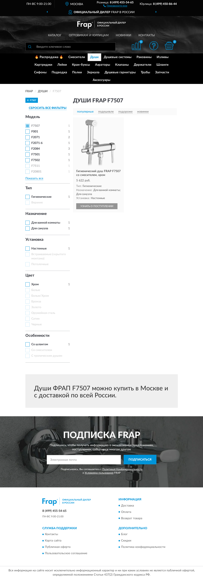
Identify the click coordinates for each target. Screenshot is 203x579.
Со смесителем (41, 350)
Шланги (162, 64)
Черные (36, 324)
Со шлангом (39, 344)
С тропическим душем (46, 355)
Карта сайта (53, 540)
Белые (35, 290)
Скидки (126, 540)
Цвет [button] (29, 275)
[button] (115, 5)
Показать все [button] (34, 178)
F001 (34, 131)
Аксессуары (101, 80)
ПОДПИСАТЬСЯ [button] (140, 459)
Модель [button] (32, 117)
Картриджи (43, 64)
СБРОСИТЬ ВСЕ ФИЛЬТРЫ (47, 108)
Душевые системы (117, 57)
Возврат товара (131, 518)
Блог (124, 534)
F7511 (35, 165)
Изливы (162, 57)
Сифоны (40, 72)
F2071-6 (37, 143)
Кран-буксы (81, 64)
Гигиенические (41, 196)
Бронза (36, 301)
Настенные (39, 248)
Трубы (145, 72)
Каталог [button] (55, 35)
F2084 (35, 148)
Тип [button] (28, 188)
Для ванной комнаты (45, 222)
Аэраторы (102, 64)
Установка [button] (34, 240)
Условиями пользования (99, 473)
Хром (35, 284)
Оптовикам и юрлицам (89, 35)
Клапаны (122, 64)
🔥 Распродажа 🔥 (49, 57)
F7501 (35, 154)
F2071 (35, 137)
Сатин (35, 318)
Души (94, 57)
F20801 (36, 171)
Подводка (59, 72)
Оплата (126, 512)
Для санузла (39, 228)
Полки (77, 72)
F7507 (35, 125)
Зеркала (93, 72)
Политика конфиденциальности (143, 547)
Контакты (146, 35)
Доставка (127, 505)
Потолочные (39, 264)
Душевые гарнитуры (120, 72)
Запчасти (162, 72)
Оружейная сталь (43, 313)
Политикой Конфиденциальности (122, 469)
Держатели (142, 64)
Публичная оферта (57, 547)
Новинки (123, 35)
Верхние (37, 202)
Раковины (144, 57)
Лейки (62, 64)
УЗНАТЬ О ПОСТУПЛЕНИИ (96, 206)
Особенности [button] (37, 336)
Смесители (76, 57)
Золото (36, 307)
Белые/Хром (40, 295)
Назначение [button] (36, 214)
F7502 (35, 160)
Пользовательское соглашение (66, 553)
